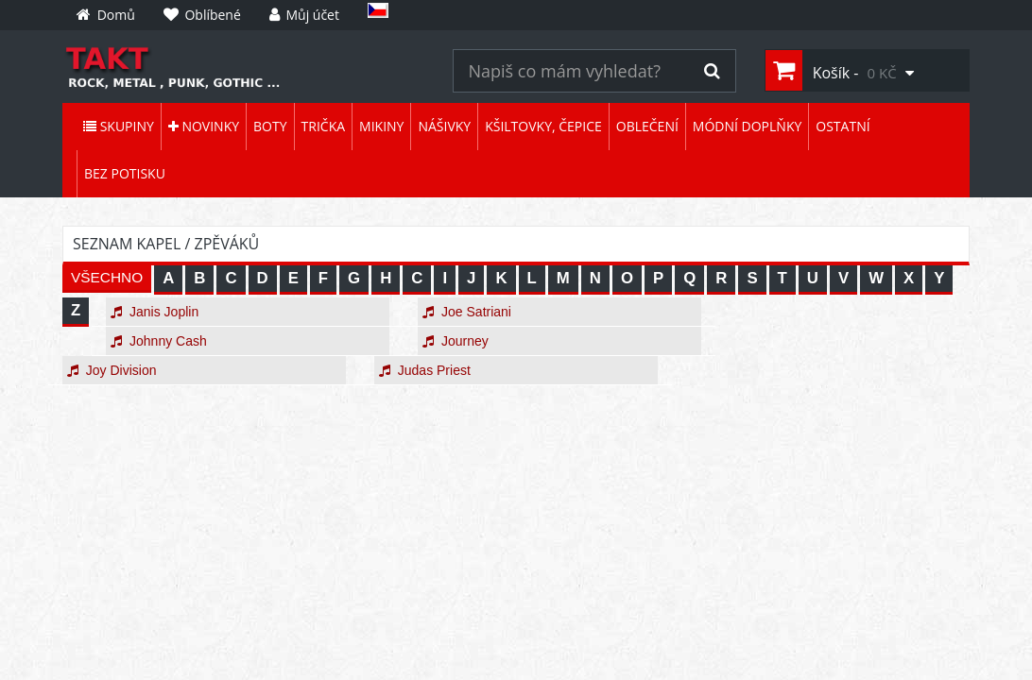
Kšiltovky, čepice (543, 126)
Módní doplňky (747, 126)
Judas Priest (425, 370)
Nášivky (444, 126)
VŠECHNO (107, 277)
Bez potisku (124, 173)
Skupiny (118, 126)
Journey (455, 340)
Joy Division (111, 370)
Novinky (203, 126)
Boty (269, 126)
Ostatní (842, 126)
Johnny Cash (159, 340)
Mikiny (381, 126)
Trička (323, 126)
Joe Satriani (466, 311)
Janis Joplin (154, 311)
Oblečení (647, 126)
